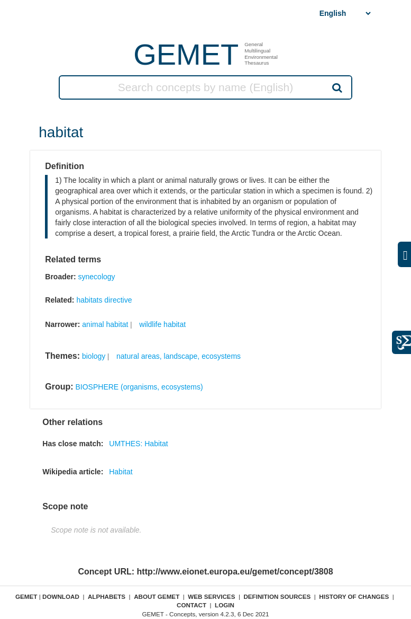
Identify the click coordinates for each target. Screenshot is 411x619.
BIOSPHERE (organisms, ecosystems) (139, 387)
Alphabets (106, 596)
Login (224, 605)
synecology (96, 276)
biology (93, 356)
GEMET (186, 54)
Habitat (120, 471)
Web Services (211, 596)
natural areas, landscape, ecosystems (178, 356)
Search (336, 87)
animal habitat (105, 324)
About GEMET (156, 596)
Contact (191, 605)
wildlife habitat (162, 324)
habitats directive (104, 300)
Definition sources (276, 596)
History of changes (354, 596)
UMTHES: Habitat (138, 443)
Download (60, 596)
